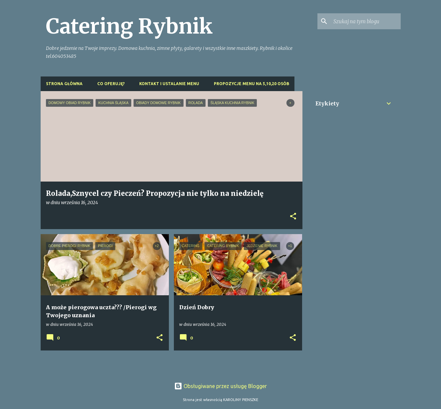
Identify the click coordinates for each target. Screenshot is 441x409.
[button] (293, 216)
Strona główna (64, 83)
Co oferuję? (111, 83)
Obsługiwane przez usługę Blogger (220, 386)
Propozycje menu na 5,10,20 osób (251, 83)
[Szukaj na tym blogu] (366, 21)
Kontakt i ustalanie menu (169, 83)
